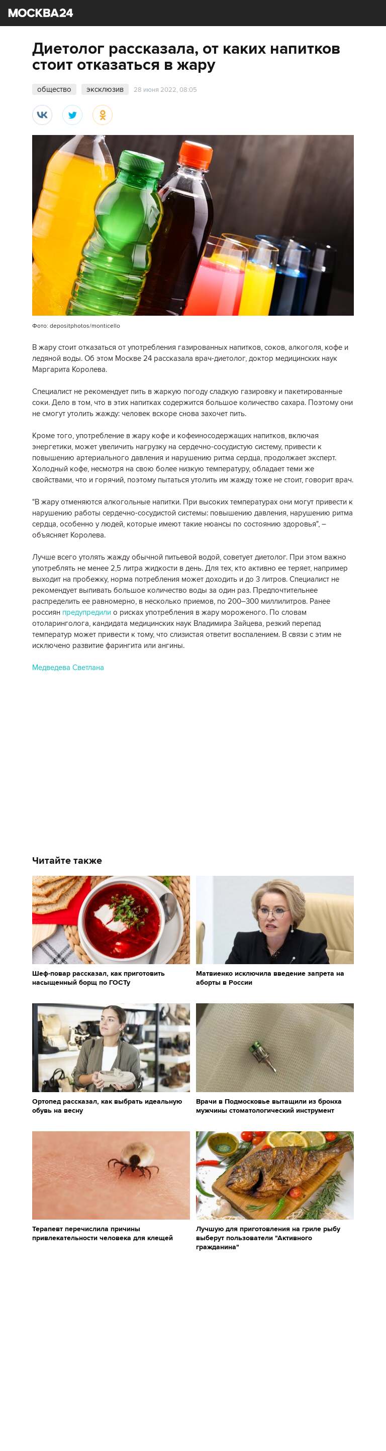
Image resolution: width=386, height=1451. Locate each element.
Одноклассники (102, 115)
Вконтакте (42, 115)
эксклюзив (105, 89)
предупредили (86, 612)
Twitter (72, 115)
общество (54, 89)
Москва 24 (40, 13)
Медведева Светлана (68, 667)
